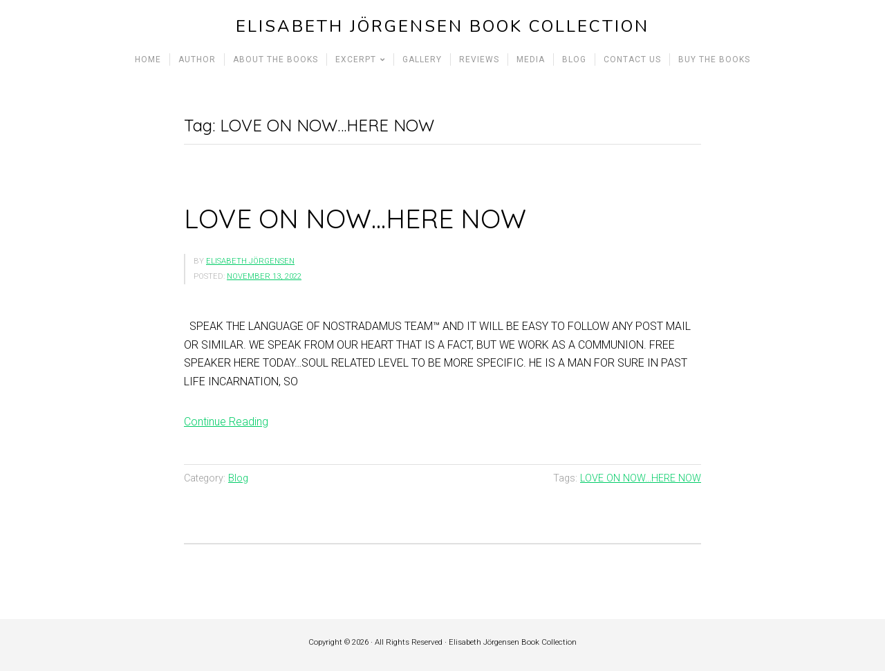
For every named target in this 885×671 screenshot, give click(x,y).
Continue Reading (226, 421)
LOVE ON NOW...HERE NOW (640, 478)
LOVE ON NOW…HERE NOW (355, 218)
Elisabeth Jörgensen (250, 261)
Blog (238, 478)
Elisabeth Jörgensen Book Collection (442, 27)
